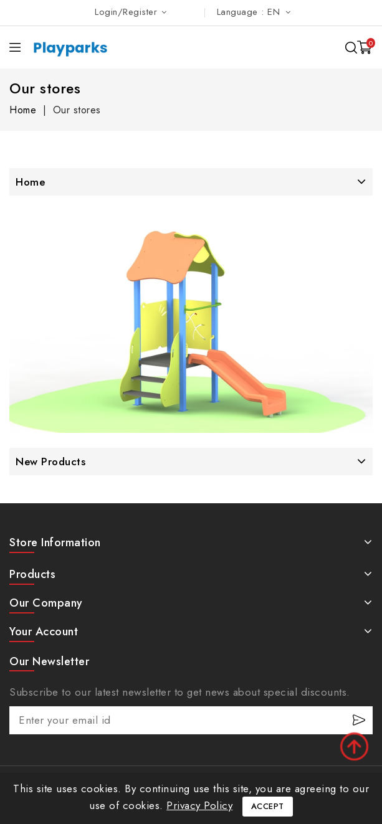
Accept (267, 806)
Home (30, 181)
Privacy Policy (199, 805)
